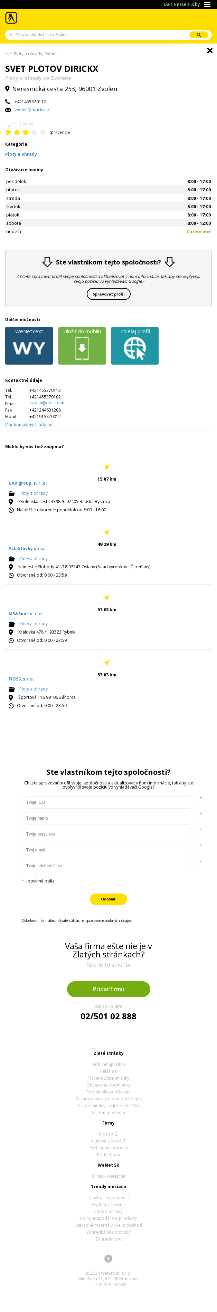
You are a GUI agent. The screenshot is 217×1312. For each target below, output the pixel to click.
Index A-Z (108, 1134)
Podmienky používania (108, 1092)
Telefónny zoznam (108, 1113)
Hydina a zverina (108, 1204)
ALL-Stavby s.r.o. (27, 548)
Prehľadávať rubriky (108, 1148)
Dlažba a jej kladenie (108, 1197)
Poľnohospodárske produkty (108, 1218)
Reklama (108, 1071)
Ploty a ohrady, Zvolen (36, 54)
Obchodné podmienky (108, 1085)
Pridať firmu (108, 989)
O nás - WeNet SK (108, 1176)
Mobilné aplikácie (109, 1064)
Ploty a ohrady (33, 493)
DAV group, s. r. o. (28, 483)
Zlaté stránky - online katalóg (11, 18)
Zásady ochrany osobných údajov (108, 1099)
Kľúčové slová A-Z (108, 1141)
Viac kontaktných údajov (28, 425)
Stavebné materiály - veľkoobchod (108, 1225)
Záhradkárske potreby (108, 1232)
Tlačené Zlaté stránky (108, 1078)
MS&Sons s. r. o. (26, 614)
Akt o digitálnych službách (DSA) (109, 1106)
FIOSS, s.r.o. (21, 679)
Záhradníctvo (108, 1239)
